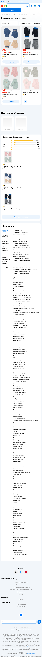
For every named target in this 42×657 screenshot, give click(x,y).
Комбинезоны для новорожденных (22, 297)
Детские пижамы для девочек (20, 373)
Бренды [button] (4, 261)
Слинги (15, 431)
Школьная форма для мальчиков (21, 237)
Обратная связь (21, 592)
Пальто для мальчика (18, 338)
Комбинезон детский (18, 433)
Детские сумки (17, 543)
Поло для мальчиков (18, 336)
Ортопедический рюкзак (19, 528)
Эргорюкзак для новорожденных (21, 299)
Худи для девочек (17, 403)
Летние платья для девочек (20, 396)
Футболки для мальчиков (19, 327)
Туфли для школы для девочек (20, 256)
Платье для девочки (18, 355)
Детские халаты (17, 518)
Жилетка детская (17, 448)
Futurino (15, 502)
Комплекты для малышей (19, 314)
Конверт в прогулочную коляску (21, 301)
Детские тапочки (17, 479)
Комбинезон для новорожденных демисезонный (26, 312)
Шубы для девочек (18, 371)
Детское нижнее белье (19, 522)
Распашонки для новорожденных (21, 295)
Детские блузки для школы (20, 241)
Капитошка (16, 505)
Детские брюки (17, 461)
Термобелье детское (18, 455)
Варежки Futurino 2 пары (11, 209)
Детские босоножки (18, 489)
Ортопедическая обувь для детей (21, 472)
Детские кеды (16, 500)
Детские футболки (18, 440)
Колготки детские (17, 509)
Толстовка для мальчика (19, 332)
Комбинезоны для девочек (20, 381)
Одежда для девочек (18, 366)
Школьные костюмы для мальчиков (22, 262)
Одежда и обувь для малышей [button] (5, 236)
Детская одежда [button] (4, 256)
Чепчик (15, 530)
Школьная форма (17, 230)
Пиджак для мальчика (18, 459)
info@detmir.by (29, 646)
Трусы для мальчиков (18, 520)
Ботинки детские (17, 496)
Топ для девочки (17, 526)
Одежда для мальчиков (19, 349)
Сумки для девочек (18, 556)
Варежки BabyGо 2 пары (11, 167)
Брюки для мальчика (18, 323)
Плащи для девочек (18, 444)
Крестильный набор (18, 304)
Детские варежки (17, 533)
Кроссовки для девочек (19, 418)
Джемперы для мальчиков (19, 347)
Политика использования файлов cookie (21, 589)
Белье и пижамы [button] (4, 264)
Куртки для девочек (18, 407)
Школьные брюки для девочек (21, 254)
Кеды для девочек (17, 425)
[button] (11, 10)
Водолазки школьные (18, 280)
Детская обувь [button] (6, 259)
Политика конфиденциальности (21, 587)
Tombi (14, 492)
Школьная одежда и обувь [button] (5, 232)
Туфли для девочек (18, 416)
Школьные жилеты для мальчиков (22, 260)
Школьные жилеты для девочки (21, 273)
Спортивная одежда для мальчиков (22, 319)
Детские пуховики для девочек (21, 379)
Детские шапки (17, 535)
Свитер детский (17, 463)
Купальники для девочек (19, 507)
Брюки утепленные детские (20, 466)
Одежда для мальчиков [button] (5, 240)
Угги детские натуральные (19, 483)
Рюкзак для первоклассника (20, 537)
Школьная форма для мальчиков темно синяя (24, 269)
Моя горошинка (17, 310)
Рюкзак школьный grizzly (19, 234)
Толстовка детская (17, 446)
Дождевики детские (18, 453)
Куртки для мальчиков (18, 317)
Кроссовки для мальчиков (20, 414)
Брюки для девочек (18, 394)
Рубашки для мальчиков (19, 334)
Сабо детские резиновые (19, 498)
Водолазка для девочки (19, 412)
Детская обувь (16, 468)
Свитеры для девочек (18, 375)
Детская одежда (17, 284)
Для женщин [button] (5, 254)
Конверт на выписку (18, 286)
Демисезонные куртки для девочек (22, 377)
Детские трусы (17, 524)
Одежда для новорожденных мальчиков (23, 308)
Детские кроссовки (18, 476)
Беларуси (25, 630)
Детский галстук (17, 546)
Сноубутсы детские (18, 470)
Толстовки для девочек (19, 360)
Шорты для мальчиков (18, 345)
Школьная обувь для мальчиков (21, 258)
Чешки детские (17, 474)
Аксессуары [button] (5, 267)
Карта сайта (21, 594)
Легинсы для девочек (18, 368)
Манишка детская (17, 552)
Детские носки (17, 511)
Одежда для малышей (18, 291)
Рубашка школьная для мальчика (21, 247)
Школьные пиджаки (18, 282)
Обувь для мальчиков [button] (5, 247)
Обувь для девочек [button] (5, 251)
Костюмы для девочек (18, 401)
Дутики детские (17, 494)
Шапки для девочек (18, 539)
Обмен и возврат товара (21, 582)
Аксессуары (24, 15)
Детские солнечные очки (19, 550)
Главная (3, 15)
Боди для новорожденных (20, 293)
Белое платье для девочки (19, 392)
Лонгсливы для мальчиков (20, 351)
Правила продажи (21, 585)
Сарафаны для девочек (19, 250)
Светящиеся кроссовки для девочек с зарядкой (25, 420)
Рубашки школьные (18, 278)
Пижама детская (17, 515)
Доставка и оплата (21, 580)
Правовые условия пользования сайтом (21, 629)
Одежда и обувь (12, 15)
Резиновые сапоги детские (20, 481)
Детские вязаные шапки (19, 548)
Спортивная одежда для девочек (21, 384)
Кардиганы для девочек (19, 362)
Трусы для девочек (18, 513)
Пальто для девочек (18, 386)
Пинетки (15, 288)
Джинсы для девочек (18, 390)
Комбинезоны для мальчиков (20, 325)
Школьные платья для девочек (21, 245)
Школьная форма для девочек (20, 232)
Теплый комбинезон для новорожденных (24, 306)
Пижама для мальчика (18, 340)
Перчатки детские (17, 541)
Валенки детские (17, 485)
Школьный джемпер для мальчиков (22, 275)
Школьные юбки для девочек (20, 243)
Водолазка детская (18, 451)
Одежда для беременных (19, 429)
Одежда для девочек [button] (5, 244)
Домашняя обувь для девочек (20, 422)
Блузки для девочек (18, 405)
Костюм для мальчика (18, 329)
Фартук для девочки (18, 252)
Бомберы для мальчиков (19, 342)
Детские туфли (17, 427)
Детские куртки (17, 435)
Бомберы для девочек (18, 399)
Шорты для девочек (18, 388)
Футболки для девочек (19, 364)
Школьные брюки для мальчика (21, 239)
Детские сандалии (17, 487)
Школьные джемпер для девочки (21, 267)
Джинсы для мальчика (18, 353)
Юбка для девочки (18, 358)
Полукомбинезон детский (20, 442)
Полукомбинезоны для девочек (21, 409)
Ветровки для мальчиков (19, 321)
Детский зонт (16, 559)
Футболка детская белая (19, 457)
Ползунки (15, 438)
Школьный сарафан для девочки (21, 271)
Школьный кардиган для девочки (21, 265)
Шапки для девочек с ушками (20, 554)
